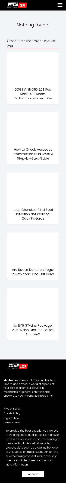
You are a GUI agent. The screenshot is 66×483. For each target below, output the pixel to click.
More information (17, 464)
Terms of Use (12, 423)
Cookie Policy (12, 413)
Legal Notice (11, 418)
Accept (33, 474)
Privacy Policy (12, 408)
